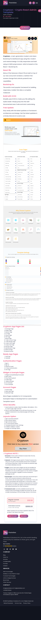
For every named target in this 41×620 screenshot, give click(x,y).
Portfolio (5, 563)
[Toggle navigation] (37, 3)
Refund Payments (8, 603)
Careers (5, 566)
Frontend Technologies (9, 576)
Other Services (7, 582)
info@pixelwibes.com (8, 588)
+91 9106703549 (7, 590)
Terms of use (18, 603)
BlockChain (6, 580)
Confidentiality (7, 561)
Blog (4, 555)
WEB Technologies (8, 571)
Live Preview (25, 28)
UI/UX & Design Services (9, 578)
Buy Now (24, 516)
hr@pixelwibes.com (20, 588)
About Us (5, 557)
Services (5, 559)
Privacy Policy (26, 603)
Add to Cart (13, 516)
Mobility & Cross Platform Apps (11, 574)
